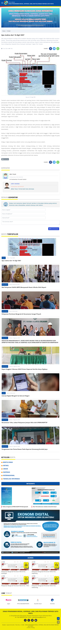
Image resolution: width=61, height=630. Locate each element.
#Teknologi (5, 159)
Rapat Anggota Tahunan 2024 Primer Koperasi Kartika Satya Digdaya (24, 369)
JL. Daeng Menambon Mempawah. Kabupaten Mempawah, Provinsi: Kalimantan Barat (31, 615)
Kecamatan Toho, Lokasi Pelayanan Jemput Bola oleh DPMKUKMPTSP (24, 422)
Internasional (9, 475)
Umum (5, 469)
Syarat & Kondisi (11, 624)
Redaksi (4, 624)
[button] (58, 622)
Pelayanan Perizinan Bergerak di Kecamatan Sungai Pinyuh (21, 314)
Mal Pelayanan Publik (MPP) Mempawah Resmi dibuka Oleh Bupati (24, 287)
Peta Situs (17, 624)
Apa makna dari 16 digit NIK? (11, 260)
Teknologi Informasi (11, 479)
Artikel (8, 31)
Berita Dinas (5, 284)
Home (3, 31)
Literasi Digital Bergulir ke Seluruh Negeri (15, 396)
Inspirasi (6, 472)
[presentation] (34, 228)
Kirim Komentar (53, 228)
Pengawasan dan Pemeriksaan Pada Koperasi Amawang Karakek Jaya (24, 449)
